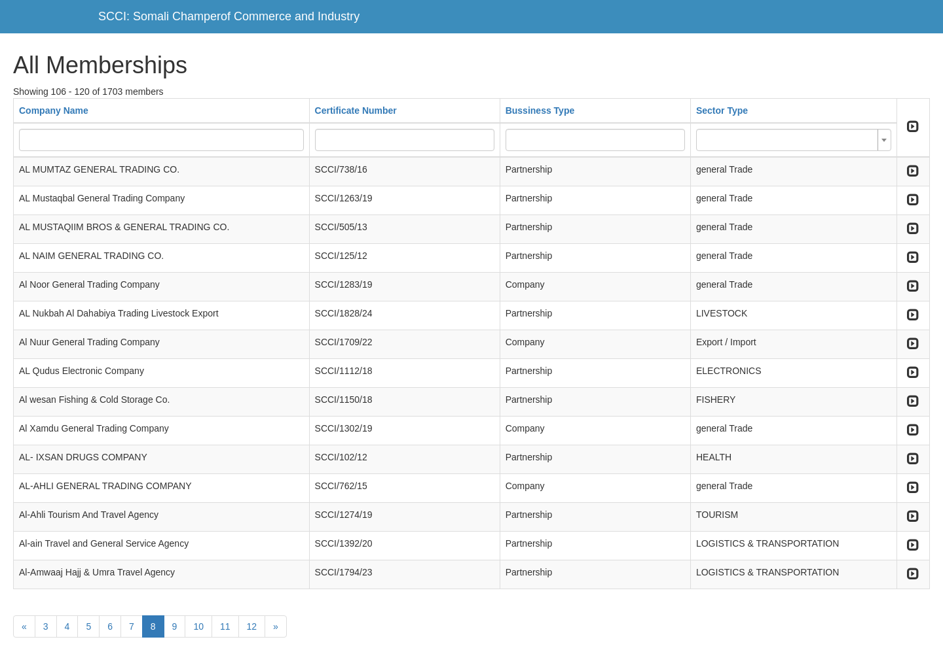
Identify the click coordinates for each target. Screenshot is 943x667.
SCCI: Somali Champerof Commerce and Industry (229, 16)
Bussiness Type (540, 110)
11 (225, 626)
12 (252, 626)
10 (198, 626)
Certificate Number (356, 110)
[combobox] (793, 140)
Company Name (53, 110)
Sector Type (722, 110)
